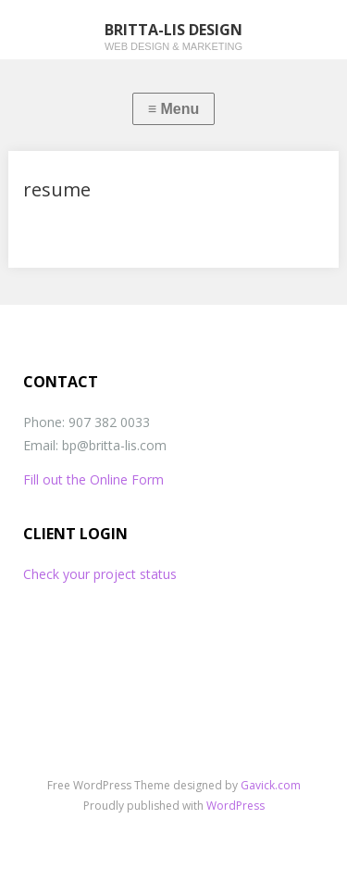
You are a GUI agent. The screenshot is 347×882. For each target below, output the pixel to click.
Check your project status (100, 574)
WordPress (235, 805)
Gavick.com (271, 785)
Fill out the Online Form (93, 479)
